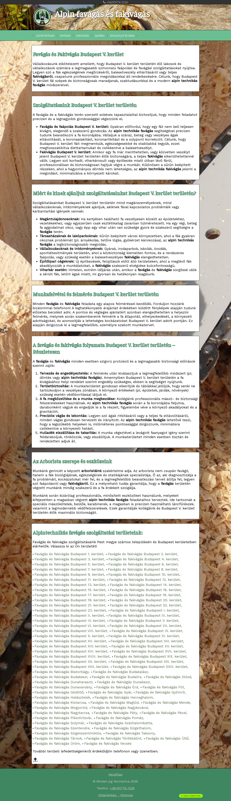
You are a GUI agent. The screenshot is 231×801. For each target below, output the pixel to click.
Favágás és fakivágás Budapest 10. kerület (143, 574)
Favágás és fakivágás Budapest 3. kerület (69, 559)
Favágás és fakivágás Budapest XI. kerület (143, 636)
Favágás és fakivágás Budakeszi (61, 677)
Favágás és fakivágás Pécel (164, 713)
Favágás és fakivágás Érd (117, 687)
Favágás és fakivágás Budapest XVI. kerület (71, 651)
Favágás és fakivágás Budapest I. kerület (144, 610)
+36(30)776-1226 (115, 2)
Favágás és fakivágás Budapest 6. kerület (143, 564)
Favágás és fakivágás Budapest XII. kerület (70, 641)
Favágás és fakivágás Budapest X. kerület (69, 636)
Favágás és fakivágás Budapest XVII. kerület (149, 651)
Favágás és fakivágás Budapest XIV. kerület (71, 646)
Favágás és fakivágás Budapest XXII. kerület (71, 666)
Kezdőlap (116, 774)
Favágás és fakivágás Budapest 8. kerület (142, 569)
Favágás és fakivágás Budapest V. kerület (143, 620)
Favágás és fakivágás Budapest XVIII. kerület (72, 656)
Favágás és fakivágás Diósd (168, 677)
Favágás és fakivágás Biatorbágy (62, 672)
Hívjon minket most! (195, 795)
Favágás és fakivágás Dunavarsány (63, 687)
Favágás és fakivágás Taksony (130, 733)
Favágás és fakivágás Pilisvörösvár (63, 718)
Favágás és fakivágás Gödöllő (59, 692)
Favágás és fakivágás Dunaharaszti (64, 682)
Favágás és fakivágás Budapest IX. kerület (147, 631)
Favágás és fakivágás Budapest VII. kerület (145, 626)
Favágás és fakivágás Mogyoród (61, 707)
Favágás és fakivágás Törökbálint (113, 738)
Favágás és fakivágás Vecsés (108, 743)
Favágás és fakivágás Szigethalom (122, 728)
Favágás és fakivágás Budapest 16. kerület (145, 590)
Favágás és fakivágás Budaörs (116, 677)
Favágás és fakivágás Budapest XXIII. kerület (150, 666)
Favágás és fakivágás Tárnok (58, 738)
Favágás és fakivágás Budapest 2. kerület (142, 554)
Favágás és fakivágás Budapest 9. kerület (69, 574)
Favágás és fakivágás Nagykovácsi (120, 707)
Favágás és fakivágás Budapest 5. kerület (69, 564)
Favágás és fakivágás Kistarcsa (60, 702)
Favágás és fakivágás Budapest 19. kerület (70, 600)
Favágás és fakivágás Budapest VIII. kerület (71, 631)
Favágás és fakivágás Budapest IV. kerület (70, 620)
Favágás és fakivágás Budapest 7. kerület (69, 569)
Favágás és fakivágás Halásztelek (62, 697)
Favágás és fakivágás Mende (166, 702)
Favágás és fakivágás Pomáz (119, 718)
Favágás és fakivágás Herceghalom (124, 697)
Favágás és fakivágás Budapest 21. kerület (70, 605)
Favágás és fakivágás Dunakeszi (123, 682)
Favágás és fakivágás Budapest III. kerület (143, 615)
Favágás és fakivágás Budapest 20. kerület (145, 600)
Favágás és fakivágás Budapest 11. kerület (70, 579)
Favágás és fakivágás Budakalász (120, 672)
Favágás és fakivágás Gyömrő (160, 692)
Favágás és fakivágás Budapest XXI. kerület (147, 661)
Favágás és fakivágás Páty (115, 713)
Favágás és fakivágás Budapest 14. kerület (145, 585)
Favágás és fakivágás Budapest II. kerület (69, 615)
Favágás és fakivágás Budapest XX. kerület (70, 661)
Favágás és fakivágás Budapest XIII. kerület (147, 641)
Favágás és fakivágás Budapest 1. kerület (69, 554)
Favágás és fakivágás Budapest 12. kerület (144, 579)
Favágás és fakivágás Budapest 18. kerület (145, 595)
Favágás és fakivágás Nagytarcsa (62, 713)
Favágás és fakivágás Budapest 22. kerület (145, 605)
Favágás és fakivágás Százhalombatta (120, 723)
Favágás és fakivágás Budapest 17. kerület (70, 595)
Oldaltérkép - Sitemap (115, 795)
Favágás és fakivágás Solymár (59, 723)
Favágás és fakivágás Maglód (114, 702)
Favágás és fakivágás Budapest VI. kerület (70, 626)
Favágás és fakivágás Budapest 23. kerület (70, 610)
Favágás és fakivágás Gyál (109, 692)
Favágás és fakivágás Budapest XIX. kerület (150, 656)
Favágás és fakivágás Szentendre (62, 728)
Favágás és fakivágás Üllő (167, 738)
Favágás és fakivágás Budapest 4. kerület (143, 559)
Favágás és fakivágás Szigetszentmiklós (68, 733)
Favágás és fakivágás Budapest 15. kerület (70, 590)
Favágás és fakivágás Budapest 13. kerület (70, 585)
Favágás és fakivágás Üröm (57, 743)
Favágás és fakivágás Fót (163, 687)
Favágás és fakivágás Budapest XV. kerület (147, 646)
